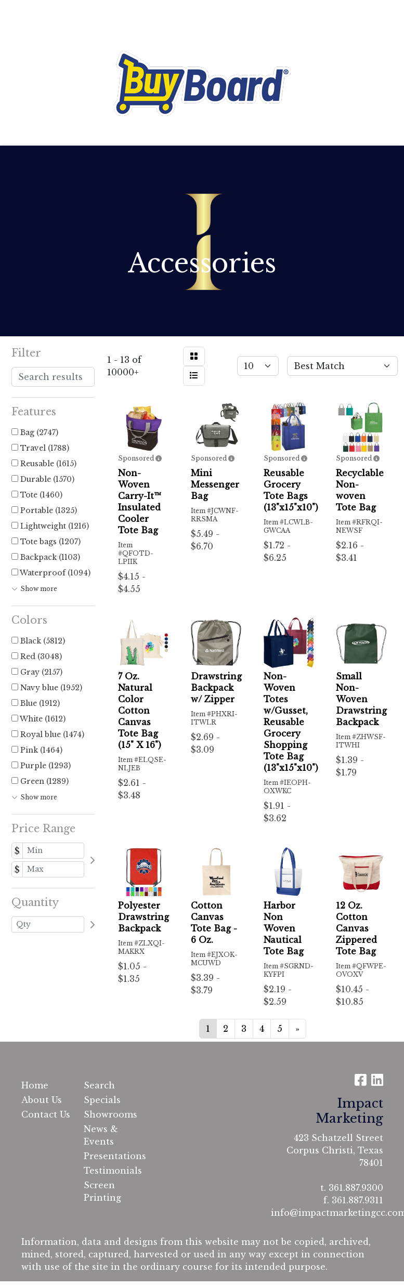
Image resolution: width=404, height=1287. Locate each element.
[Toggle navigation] (16, 132)
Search (270, 11)
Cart (158, 11)
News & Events (101, 1135)
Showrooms (109, 1114)
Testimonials (39, 34)
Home (23, 11)
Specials (102, 1100)
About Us (64, 11)
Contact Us (116, 11)
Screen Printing (102, 1191)
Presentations (109, 1156)
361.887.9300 (356, 1188)
